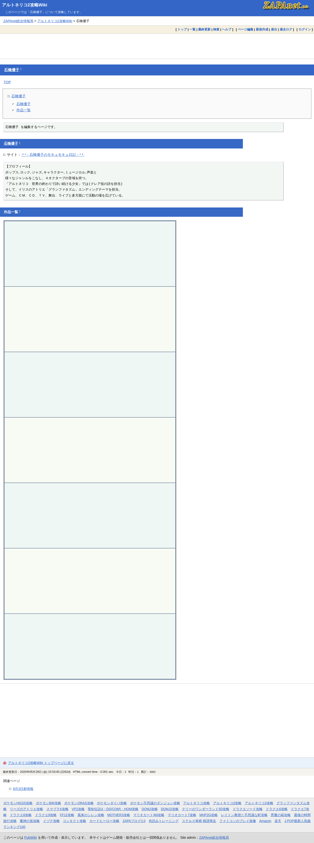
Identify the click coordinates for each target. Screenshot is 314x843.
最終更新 (204, 29)
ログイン (305, 29)
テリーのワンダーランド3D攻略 (206, 809)
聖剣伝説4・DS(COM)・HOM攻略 (113, 809)
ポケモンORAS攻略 (78, 803)
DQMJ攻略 (149, 809)
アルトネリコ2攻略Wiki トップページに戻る (41, 763)
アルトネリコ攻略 (196, 803)
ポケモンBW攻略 (48, 803)
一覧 (192, 29)
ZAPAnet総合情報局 (18, 21)
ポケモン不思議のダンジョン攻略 (155, 803)
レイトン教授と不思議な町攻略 (244, 815)
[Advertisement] (157, 46)
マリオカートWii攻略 (148, 815)
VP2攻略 (78, 809)
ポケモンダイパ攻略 (112, 803)
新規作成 (262, 29)
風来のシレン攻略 (91, 815)
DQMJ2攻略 (170, 809)
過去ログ (286, 29)
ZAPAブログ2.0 (134, 821)
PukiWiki (30, 837)
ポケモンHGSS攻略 (18, 803)
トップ (182, 29)
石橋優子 (11, 70)
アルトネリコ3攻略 (259, 803)
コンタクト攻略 (74, 821)
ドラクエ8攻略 (21, 815)
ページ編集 (245, 29)
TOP (7, 82)
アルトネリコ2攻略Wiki (24, 5)
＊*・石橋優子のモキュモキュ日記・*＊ (53, 155)
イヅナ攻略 (51, 821)
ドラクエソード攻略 (248, 809)
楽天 (278, 821)
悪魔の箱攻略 (281, 815)
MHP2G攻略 (208, 815)
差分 (274, 29)
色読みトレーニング (164, 821)
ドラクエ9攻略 (46, 815)
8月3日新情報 (23, 789)
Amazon (265, 821)
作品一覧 (23, 110)
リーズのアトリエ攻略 (26, 809)
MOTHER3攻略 (118, 815)
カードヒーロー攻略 (104, 821)
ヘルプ (226, 29)
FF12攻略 (67, 815)
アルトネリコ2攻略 (227, 803)
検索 (216, 29)
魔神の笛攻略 (30, 821)
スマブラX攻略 (57, 809)
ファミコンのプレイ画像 (237, 821)
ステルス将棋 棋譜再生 (199, 821)
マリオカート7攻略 (182, 815)
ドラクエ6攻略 (277, 809)
